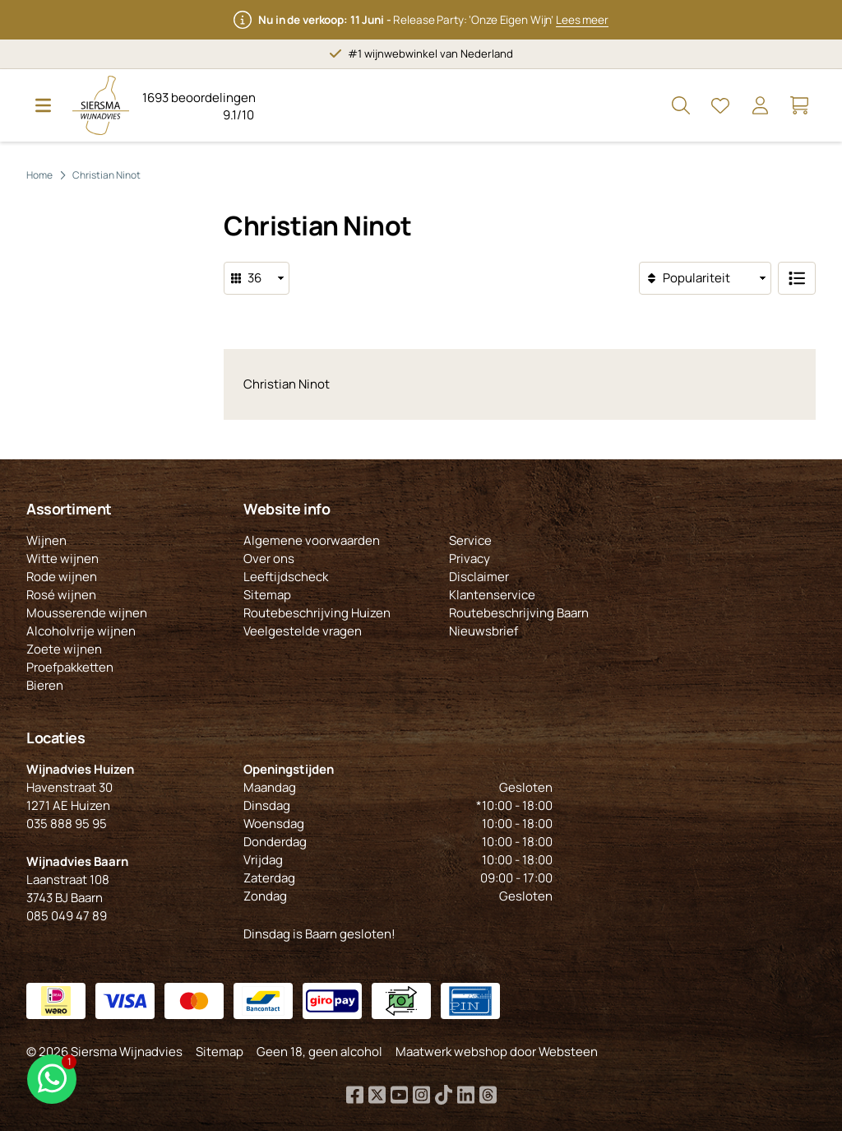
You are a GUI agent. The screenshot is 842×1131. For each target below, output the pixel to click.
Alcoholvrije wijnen (81, 631)
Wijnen (46, 540)
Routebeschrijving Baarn (519, 612)
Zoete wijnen (64, 649)
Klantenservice (492, 594)
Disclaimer (479, 576)
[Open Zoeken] (680, 105)
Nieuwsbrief (483, 631)
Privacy (469, 558)
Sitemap (267, 594)
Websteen (568, 1051)
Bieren (44, 685)
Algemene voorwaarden (311, 540)
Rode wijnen (61, 576)
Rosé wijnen (61, 594)
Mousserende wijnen (86, 612)
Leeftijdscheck (285, 576)
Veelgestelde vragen (302, 631)
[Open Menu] (42, 105)
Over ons (268, 558)
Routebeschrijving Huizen (317, 612)
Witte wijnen (62, 558)
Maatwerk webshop (451, 1051)
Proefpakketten (69, 667)
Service (470, 540)
